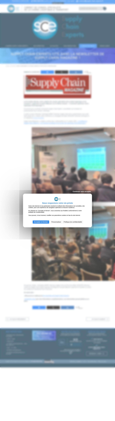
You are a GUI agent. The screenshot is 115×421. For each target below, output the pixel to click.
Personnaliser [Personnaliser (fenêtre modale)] (56, 222)
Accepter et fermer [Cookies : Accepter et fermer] (41, 222)
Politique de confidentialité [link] (73, 222)
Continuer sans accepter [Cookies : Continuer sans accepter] (82, 191)
